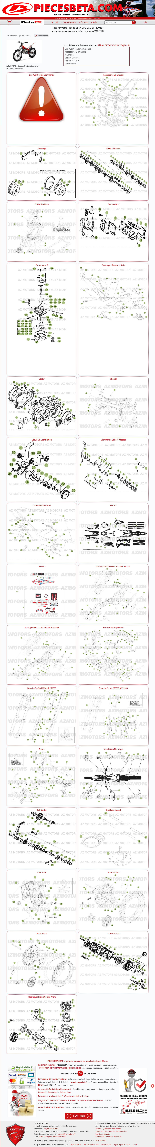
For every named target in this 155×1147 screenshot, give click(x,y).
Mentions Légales (102, 1134)
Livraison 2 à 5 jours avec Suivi (52, 1079)
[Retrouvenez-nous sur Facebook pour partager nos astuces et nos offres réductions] (69, 1116)
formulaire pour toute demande (52, 1136)
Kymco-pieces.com (122, 1144)
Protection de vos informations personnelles (60, 1067)
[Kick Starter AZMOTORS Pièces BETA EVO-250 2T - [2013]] (42, 839)
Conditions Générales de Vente (108, 1136)
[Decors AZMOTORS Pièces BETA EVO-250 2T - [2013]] (113, 533)
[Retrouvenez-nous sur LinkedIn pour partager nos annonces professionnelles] (89, 1116)
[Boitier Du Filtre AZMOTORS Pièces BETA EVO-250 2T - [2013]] (42, 232)
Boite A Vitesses (72, 57)
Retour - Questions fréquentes (108, 1129)
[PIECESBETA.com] (32, 22)
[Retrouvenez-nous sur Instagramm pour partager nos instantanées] (82, 1116)
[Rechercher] (134, 22)
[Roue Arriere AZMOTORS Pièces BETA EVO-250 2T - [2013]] (113, 900)
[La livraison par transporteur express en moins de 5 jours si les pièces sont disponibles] (22, 1103)
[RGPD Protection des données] (133, 1081)
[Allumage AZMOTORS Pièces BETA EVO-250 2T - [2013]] (42, 174)
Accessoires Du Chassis (75, 51)
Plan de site (100, 1140)
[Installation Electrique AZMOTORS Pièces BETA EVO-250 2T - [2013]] (113, 777)
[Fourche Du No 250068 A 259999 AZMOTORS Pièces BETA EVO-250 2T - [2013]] (113, 716)
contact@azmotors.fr (66, 1134)
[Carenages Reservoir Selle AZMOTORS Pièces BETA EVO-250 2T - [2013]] (113, 295)
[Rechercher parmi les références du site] (118, 22)
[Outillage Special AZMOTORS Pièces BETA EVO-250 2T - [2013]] (113, 839)
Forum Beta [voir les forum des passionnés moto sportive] (106, 1144)
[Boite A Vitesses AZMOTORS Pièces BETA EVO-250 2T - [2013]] (113, 172)
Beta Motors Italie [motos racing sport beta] (91, 1144)
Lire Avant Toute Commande (78, 48)
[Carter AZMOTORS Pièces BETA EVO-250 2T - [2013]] (42, 405)
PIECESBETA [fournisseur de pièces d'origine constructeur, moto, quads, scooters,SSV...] (76, 1144)
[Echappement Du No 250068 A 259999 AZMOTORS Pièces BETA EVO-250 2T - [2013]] (42, 655)
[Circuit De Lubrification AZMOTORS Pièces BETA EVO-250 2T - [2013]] (42, 470)
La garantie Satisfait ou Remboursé (54, 1089)
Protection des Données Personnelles (111, 1131)
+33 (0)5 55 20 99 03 (51, 1129)
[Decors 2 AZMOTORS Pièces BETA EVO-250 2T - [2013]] (42, 594)
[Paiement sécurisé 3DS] (22, 1077)
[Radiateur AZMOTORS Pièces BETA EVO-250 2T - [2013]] (42, 900)
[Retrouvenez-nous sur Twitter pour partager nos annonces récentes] (75, 1116)
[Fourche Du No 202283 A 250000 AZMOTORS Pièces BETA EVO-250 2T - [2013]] (42, 716)
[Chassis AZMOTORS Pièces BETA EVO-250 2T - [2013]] (113, 407)
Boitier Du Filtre (72, 60)
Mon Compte (68, 22)
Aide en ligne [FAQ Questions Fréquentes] (65, 1092)
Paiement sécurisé (46, 1064)
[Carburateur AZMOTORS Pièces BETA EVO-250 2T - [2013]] (113, 226)
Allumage (69, 54)
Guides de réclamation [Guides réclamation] (47, 1092)
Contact (83, 22)
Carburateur (70, 63)
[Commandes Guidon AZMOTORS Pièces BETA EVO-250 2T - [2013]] (42, 533)
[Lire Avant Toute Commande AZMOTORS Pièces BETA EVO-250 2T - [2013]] (42, 109)
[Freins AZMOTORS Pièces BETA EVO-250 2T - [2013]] (42, 777)
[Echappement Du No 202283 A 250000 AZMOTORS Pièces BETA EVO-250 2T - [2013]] (113, 594)
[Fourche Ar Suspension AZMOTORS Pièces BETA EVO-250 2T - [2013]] (113, 655)
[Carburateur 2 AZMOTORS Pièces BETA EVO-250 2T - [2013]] (42, 320)
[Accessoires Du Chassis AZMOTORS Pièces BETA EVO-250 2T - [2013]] (113, 102)
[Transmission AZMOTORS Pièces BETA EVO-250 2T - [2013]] (113, 963)
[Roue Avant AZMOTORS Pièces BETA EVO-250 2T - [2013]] (42, 961)
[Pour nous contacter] (133, 1104)
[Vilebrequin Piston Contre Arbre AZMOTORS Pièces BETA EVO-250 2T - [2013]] (42, 1025)
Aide (93, 22)
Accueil (55, 22)
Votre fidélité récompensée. (51, 1107)
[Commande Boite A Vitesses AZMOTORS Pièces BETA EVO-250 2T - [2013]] (113, 467)
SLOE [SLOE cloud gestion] (135, 1144)
